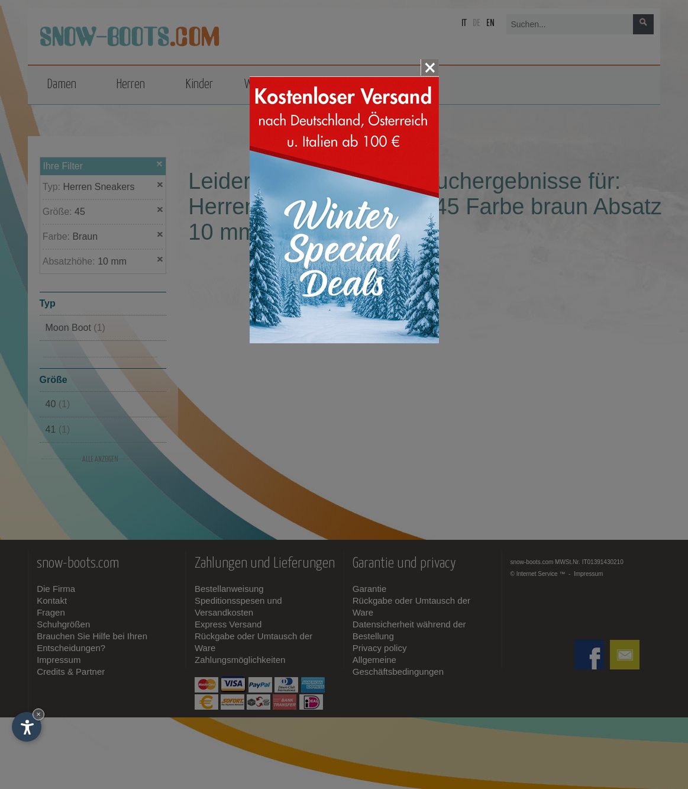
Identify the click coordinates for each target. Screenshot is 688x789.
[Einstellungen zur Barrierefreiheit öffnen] (26, 727)
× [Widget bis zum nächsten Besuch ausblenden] (38, 714)
